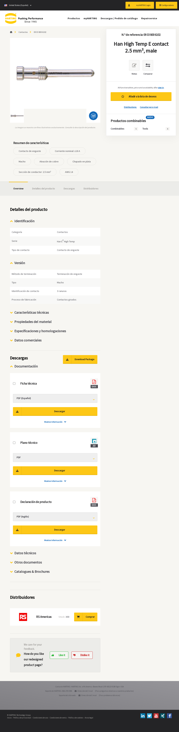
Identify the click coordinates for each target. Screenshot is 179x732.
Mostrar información (53, 422)
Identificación (24, 221)
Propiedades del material (33, 321)
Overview (18, 188)
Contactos (23, 32)
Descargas (69, 188)
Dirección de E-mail (85, 691)
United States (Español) (16, 5)
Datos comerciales (27, 340)
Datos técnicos (25, 553)
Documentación (26, 366)
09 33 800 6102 (40, 32)
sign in (161, 87)
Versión (19, 263)
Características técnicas (31, 312)
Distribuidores (130, 107)
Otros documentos (28, 562)
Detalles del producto (43, 188)
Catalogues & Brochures (31, 571)
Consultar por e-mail (149, 107)
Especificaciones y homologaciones (40, 331)
